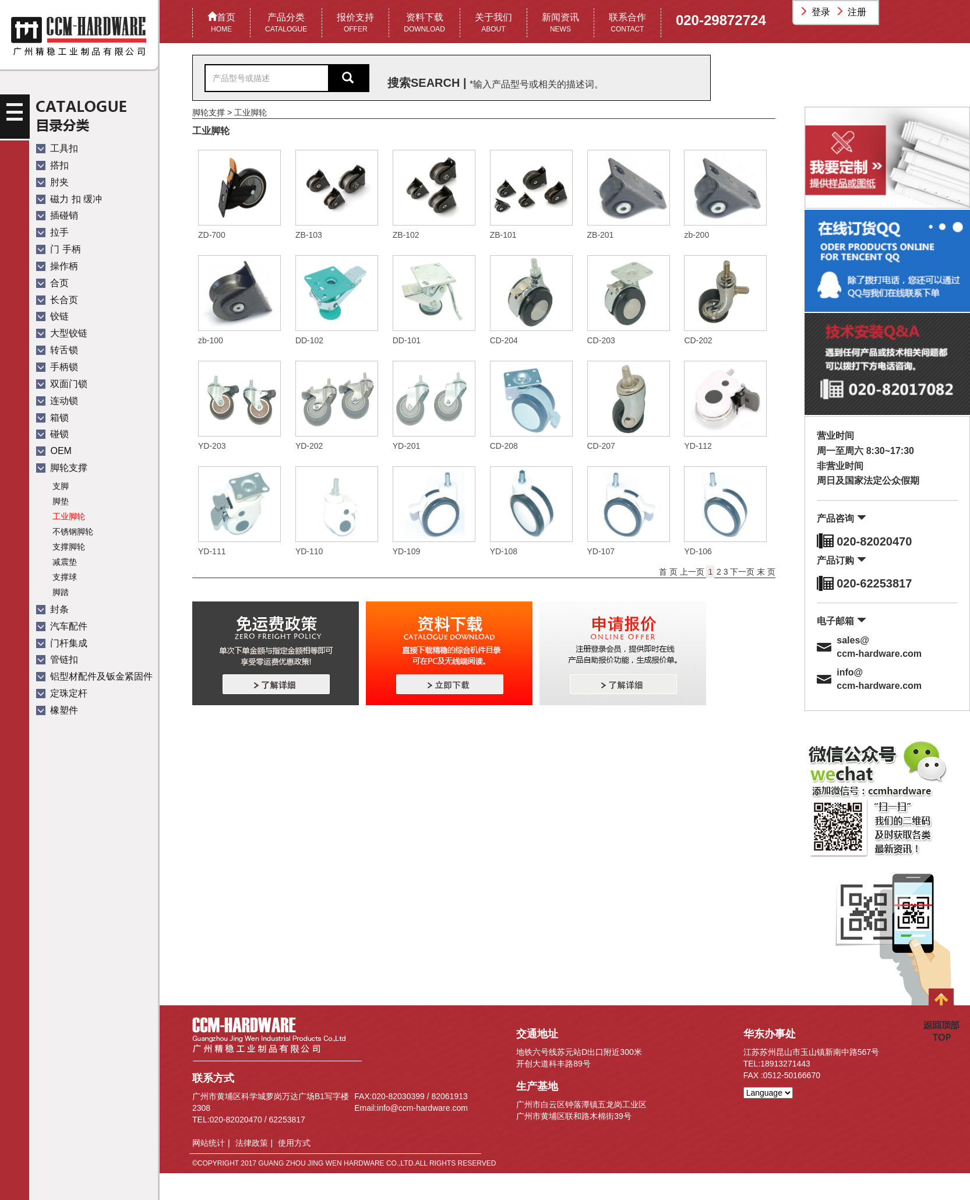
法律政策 (251, 1143)
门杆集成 (61, 643)
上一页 (693, 571)
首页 (221, 23)
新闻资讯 (560, 23)
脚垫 (60, 501)
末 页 (766, 571)
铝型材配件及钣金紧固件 (94, 676)
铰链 (52, 316)
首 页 (669, 571)
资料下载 (424, 23)
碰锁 (52, 434)
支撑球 (64, 577)
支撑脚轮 (68, 546)
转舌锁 (57, 350)
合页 (52, 283)
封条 (52, 609)
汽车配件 (61, 626)
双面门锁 (61, 384)
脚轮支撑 (61, 468)
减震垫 (64, 561)
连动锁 (57, 401)
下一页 (742, 571)
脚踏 (60, 592)
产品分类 (286, 23)
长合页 (57, 300)
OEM (54, 451)
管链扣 (57, 659)
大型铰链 (61, 333)
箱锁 (52, 418)
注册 (852, 12)
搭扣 (52, 165)
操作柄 (57, 266)
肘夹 (52, 182)
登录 (816, 12)
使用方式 (294, 1143)
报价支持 (355, 23)
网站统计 (208, 1143)
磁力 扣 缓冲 (69, 199)
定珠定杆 (61, 693)
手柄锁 (57, 367)
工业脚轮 (68, 516)
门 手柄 (58, 249)
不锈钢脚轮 (72, 531)
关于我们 (493, 23)
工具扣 (57, 148)
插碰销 (57, 215)
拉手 (52, 232)
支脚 (60, 486)
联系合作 (627, 23)
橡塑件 (57, 710)
